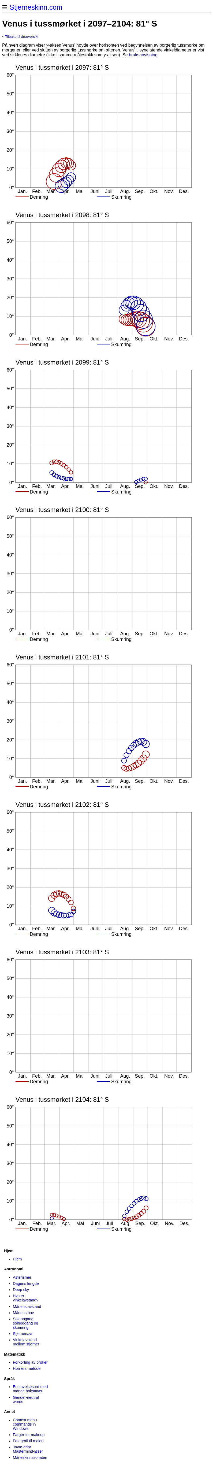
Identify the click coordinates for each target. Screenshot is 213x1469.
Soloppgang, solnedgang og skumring (25, 1323)
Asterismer (22, 1277)
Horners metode (26, 1368)
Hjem (17, 1259)
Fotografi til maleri (28, 1441)
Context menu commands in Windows (25, 1424)
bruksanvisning (143, 55)
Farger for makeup (28, 1435)
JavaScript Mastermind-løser (28, 1449)
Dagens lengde (26, 1283)
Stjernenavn (23, 1333)
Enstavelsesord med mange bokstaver (30, 1389)
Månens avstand (27, 1306)
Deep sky (21, 1290)
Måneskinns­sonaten (30, 1457)
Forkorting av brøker (30, 1362)
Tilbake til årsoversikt (21, 37)
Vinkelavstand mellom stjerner (26, 1342)
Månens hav (23, 1313)
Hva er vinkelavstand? (25, 1298)
